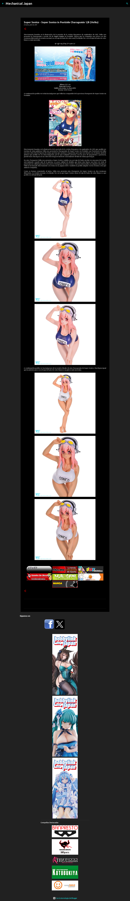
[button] (25, 29)
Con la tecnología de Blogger (65, 898)
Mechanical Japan (19, 3)
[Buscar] (127, 3)
